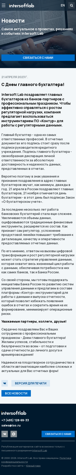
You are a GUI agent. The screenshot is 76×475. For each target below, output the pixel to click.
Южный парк (33, 465)
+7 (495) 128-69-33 (15, 420)
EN (63, 5)
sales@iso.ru (11, 425)
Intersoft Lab (21, 5)
